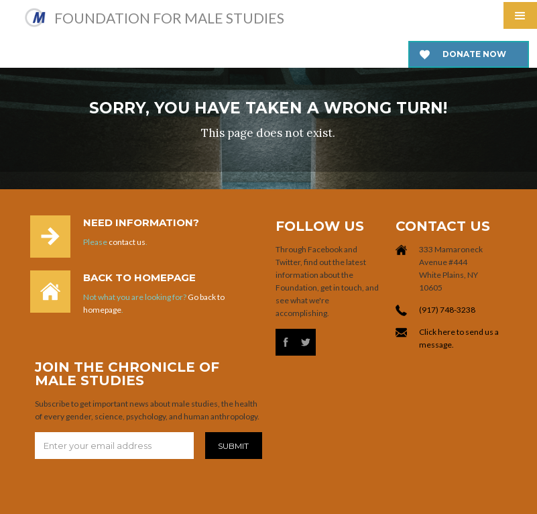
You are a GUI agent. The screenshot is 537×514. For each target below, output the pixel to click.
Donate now (474, 54)
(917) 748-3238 (447, 310)
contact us (127, 242)
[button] (520, 15)
